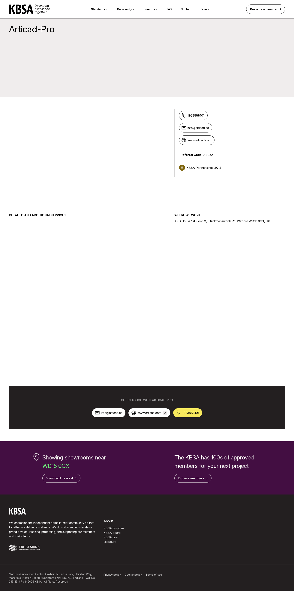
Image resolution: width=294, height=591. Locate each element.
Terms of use (154, 574)
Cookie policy (133, 574)
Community (126, 9)
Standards (99, 9)
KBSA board (112, 533)
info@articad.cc (195, 128)
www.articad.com (196, 140)
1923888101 (193, 115)
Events (204, 9)
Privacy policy (112, 574)
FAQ (169, 9)
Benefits (151, 9)
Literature (110, 542)
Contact (186, 9)
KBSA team (111, 537)
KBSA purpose (114, 528)
